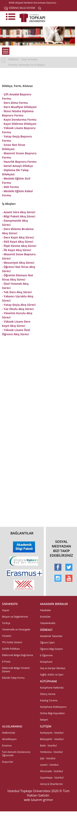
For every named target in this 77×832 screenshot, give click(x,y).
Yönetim (6, 636)
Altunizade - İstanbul (51, 771)
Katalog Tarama (48, 700)
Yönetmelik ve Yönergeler (16, 629)
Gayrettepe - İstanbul (52, 777)
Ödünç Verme (47, 694)
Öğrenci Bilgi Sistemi (51, 649)
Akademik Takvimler (51, 636)
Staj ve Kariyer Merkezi (52, 668)
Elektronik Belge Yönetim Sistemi (16, 669)
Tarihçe (6, 623)
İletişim (44, 719)
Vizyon (5, 610)
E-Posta (6, 661)
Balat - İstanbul (48, 745)
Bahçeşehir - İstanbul (51, 739)
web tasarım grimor (38, 800)
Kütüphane (46, 661)
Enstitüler (45, 616)
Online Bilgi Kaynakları (52, 713)
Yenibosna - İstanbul (51, 752)
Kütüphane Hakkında (51, 687)
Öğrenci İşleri (47, 642)
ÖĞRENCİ (13, 59)
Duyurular (7, 761)
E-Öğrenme (46, 655)
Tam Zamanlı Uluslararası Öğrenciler (16, 753)
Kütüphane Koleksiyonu (53, 707)
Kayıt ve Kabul (29, 59)
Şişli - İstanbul (47, 758)
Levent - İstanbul (49, 764)
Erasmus (7, 745)
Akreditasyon (9, 739)
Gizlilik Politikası (11, 648)
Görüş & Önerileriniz (51, 784)
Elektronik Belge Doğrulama (17, 655)
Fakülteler (45, 610)
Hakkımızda (8, 732)
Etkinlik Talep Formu (13, 678)
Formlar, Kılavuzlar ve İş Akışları (26, 65)
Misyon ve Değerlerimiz (15, 616)
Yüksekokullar (48, 623)
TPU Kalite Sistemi (12, 642)
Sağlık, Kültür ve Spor (52, 674)
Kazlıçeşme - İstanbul (51, 732)
